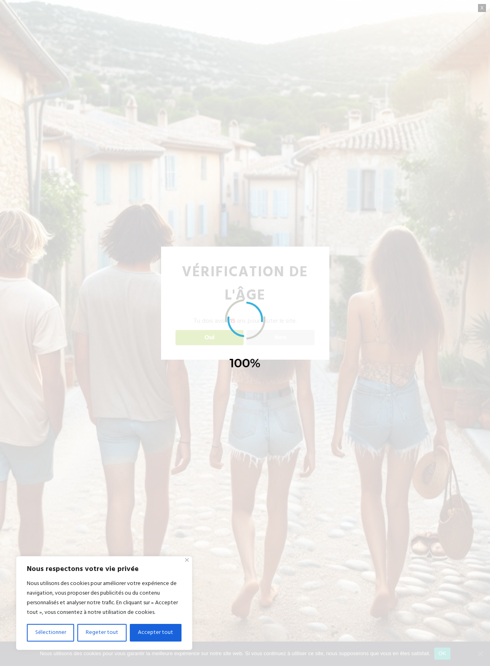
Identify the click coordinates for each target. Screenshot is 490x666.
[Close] (187, 560)
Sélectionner (50, 632)
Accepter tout (155, 632)
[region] (104, 603)
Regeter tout (102, 632)
